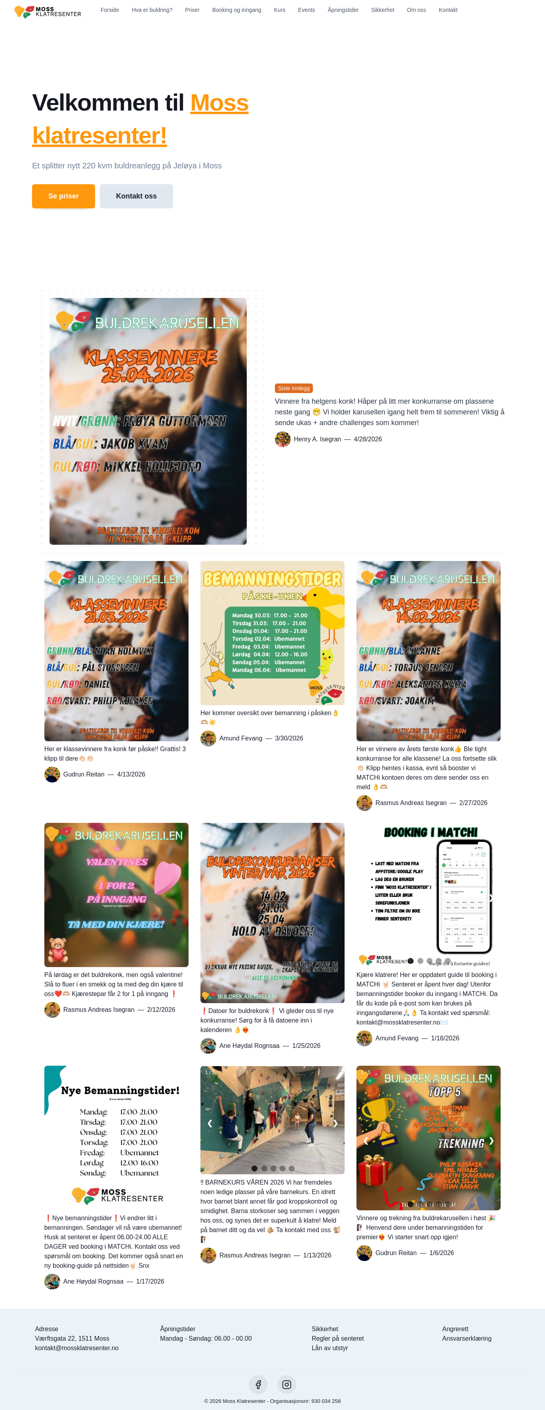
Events (306, 10)
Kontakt (448, 10)
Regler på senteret (338, 1338)
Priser (192, 10)
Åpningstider (343, 10)
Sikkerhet (382, 10)
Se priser (63, 196)
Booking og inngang (236, 10)
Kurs (280, 10)
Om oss (416, 10)
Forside (110, 10)
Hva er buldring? (152, 10)
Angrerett (455, 1329)
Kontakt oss (136, 196)
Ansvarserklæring (467, 1338)
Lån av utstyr (330, 1348)
